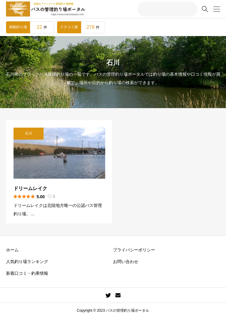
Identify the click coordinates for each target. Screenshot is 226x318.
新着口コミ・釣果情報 (27, 273)
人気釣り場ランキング (27, 261)
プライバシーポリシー (134, 249)
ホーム (12, 249)
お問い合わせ (125, 261)
